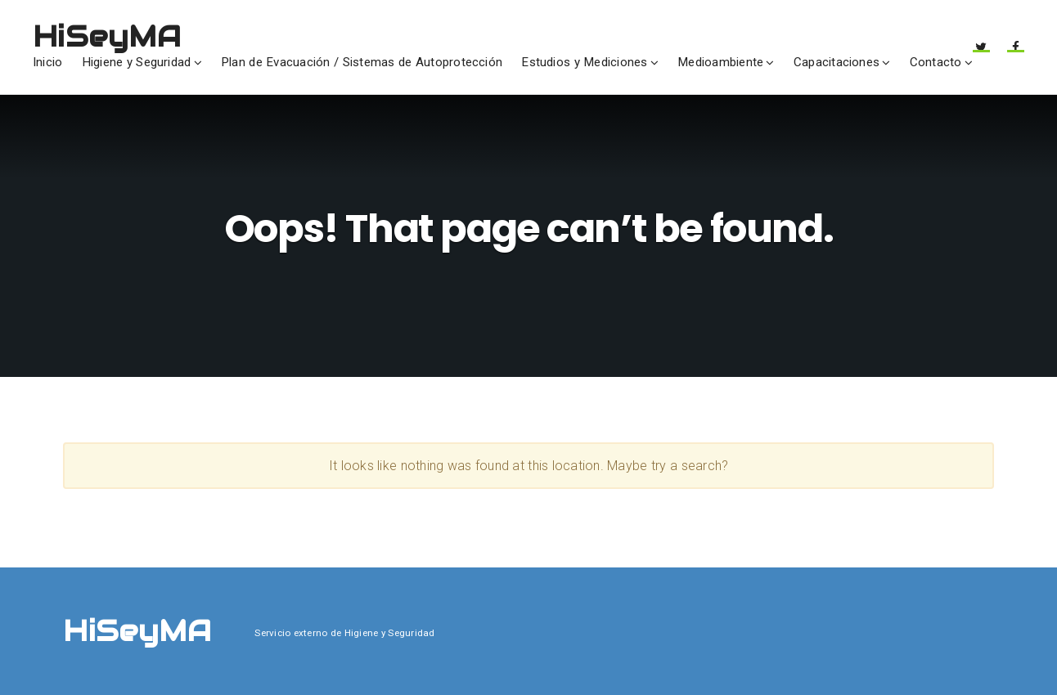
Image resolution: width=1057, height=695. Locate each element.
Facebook (1015, 52)
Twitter (981, 52)
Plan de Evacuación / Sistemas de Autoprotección (361, 62)
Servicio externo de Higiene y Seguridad (344, 633)
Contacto (936, 62)
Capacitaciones (836, 62)
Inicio (47, 62)
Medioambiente (720, 62)
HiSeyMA (107, 36)
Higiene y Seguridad (136, 62)
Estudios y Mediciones (584, 62)
